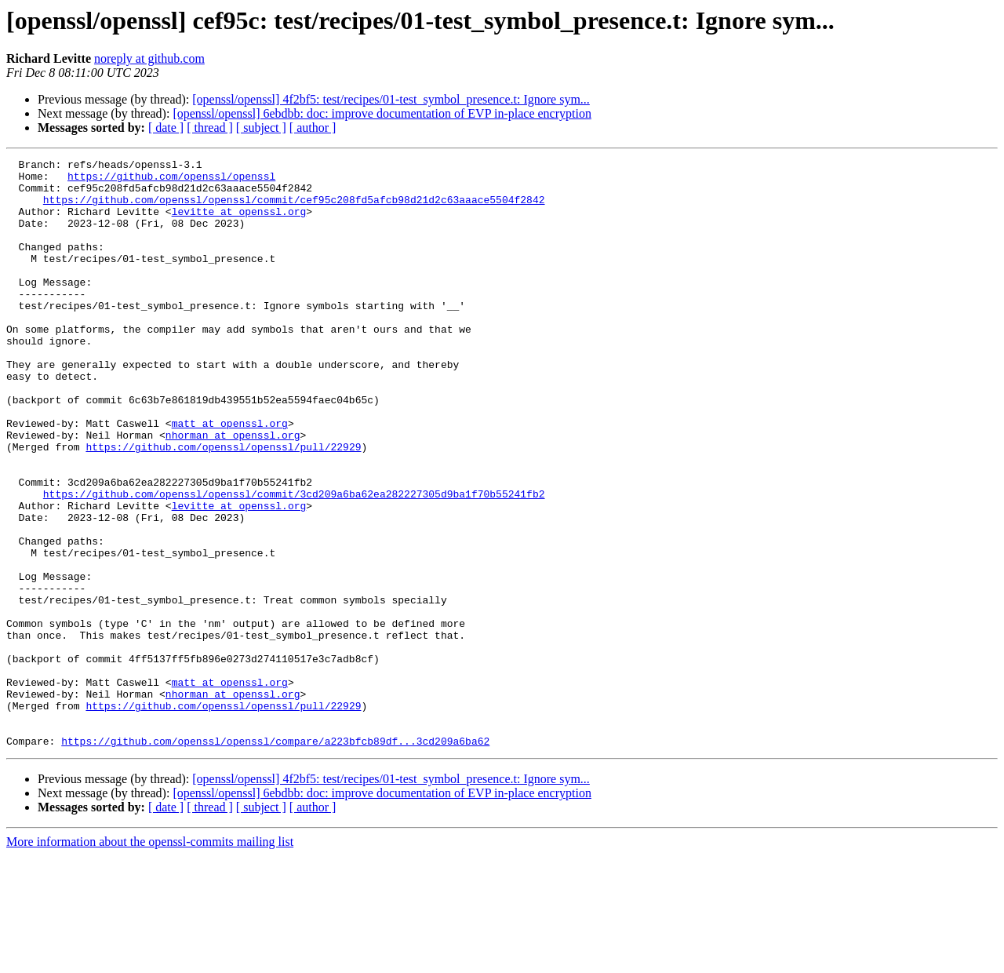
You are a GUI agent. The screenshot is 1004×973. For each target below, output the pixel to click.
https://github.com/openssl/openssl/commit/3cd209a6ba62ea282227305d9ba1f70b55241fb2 (294, 562)
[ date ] (166, 127)
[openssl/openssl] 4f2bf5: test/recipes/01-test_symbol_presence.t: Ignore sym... (391, 99)
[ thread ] (210, 127)
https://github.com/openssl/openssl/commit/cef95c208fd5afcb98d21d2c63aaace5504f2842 (294, 209)
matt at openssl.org (230, 477)
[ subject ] (261, 127)
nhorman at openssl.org (233, 491)
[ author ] (312, 127)
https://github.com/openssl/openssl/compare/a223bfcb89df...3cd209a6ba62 (275, 858)
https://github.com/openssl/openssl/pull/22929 (223, 505)
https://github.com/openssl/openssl (171, 180)
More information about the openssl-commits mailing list (149, 959)
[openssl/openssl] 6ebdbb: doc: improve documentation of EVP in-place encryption (382, 113)
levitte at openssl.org (239, 223)
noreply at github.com (149, 58)
